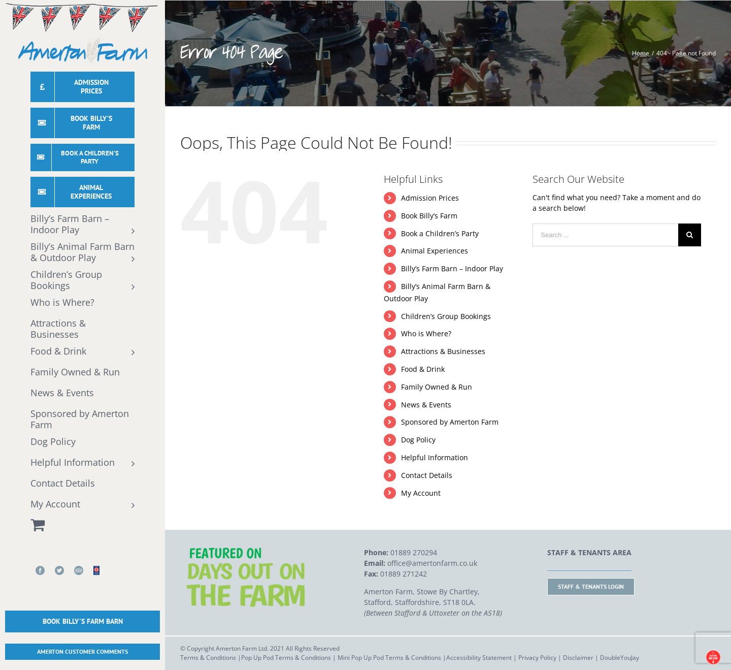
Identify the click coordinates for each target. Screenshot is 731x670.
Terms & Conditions (208, 657)
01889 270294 (413, 552)
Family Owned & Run (436, 387)
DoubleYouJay (619, 657)
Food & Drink (423, 369)
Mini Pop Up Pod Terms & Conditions (389, 657)
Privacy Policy (537, 657)
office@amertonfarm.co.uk (432, 563)
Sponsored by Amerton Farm (450, 422)
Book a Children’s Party (440, 233)
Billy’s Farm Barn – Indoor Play (452, 268)
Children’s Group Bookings (446, 316)
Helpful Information (434, 457)
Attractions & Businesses (443, 351)
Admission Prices (430, 198)
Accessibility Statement (479, 657)
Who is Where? (426, 333)
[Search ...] (605, 235)
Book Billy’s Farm (429, 215)
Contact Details (426, 475)
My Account (421, 493)
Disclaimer (578, 657)
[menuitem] (82, 89)
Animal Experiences (434, 251)
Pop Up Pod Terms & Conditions (286, 657)
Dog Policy (418, 439)
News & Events (426, 404)
